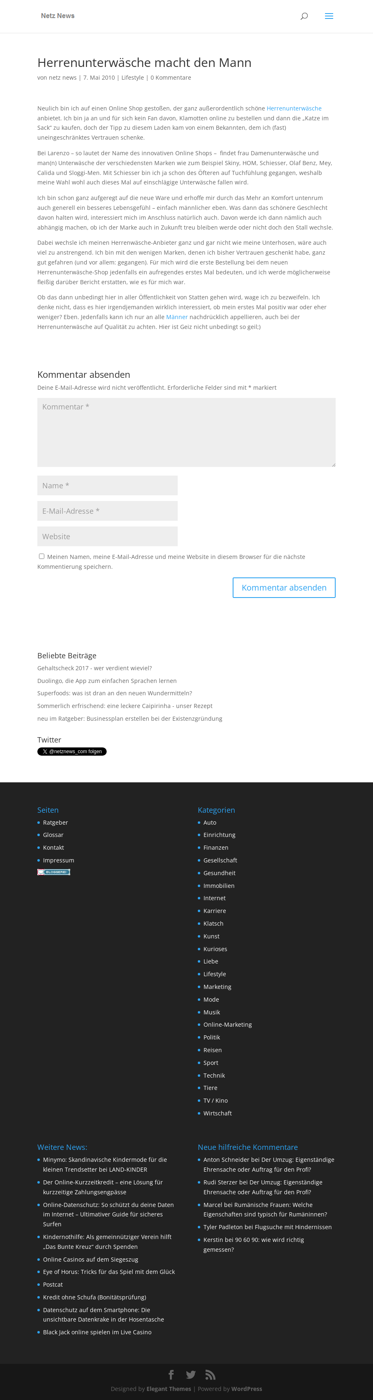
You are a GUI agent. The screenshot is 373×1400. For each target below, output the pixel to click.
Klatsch (214, 923)
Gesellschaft (220, 860)
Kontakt (53, 847)
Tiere (210, 1088)
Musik (212, 1012)
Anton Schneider (226, 1159)
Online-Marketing (228, 1024)
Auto (210, 822)
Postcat (53, 1284)
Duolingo (49, 681)
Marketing (217, 987)
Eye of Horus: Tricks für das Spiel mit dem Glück (109, 1272)
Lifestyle (132, 77)
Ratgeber (55, 822)
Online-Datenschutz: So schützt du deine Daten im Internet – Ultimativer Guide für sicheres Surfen (108, 1214)
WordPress (246, 1389)
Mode (211, 999)
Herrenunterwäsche (294, 108)
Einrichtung (220, 835)
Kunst (212, 936)
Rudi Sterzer (221, 1182)
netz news (63, 77)
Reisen (213, 1050)
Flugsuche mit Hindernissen (293, 1227)
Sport (211, 1063)
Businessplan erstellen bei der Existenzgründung (154, 718)
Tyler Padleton (223, 1227)
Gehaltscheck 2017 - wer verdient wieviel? (94, 668)
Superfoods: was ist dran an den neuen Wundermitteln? (114, 693)
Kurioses (215, 949)
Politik (212, 1037)
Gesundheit (220, 873)
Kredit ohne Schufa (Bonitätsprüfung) (94, 1297)
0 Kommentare (171, 77)
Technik (214, 1075)
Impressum (58, 860)
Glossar (53, 835)
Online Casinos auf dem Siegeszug (90, 1259)
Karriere (215, 911)
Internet (215, 898)
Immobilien (219, 886)
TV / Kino (216, 1100)
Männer (177, 317)
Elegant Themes (168, 1389)
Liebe (211, 961)
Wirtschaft (218, 1113)
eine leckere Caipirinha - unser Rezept (160, 706)
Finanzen (216, 847)
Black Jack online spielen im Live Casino (97, 1332)
